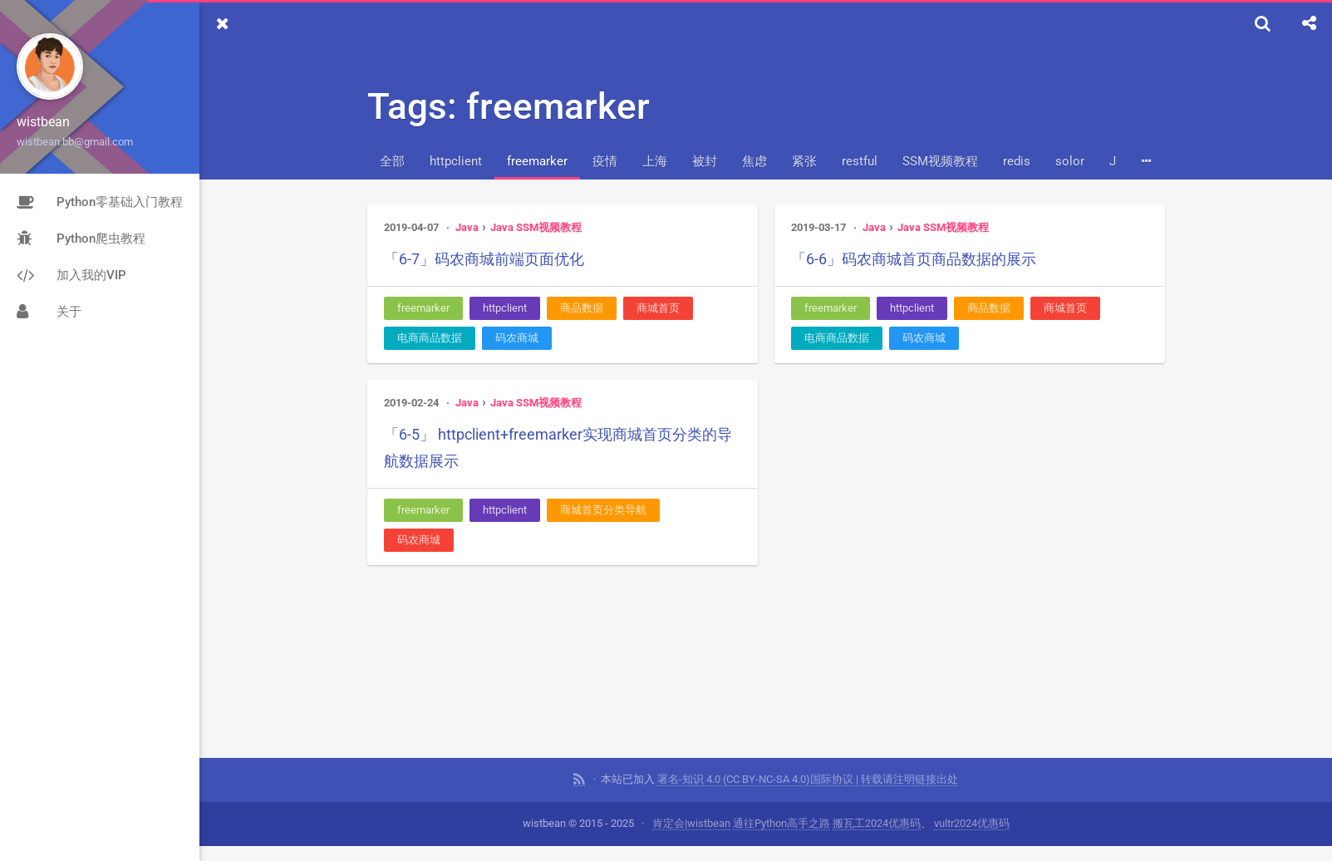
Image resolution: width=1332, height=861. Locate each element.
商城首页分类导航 (603, 510)
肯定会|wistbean (691, 800)
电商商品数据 (429, 338)
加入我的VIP (71, 275)
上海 (654, 161)
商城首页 (658, 308)
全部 (392, 161)
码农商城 (516, 338)
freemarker (537, 161)
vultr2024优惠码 (972, 800)
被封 (704, 161)
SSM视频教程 (940, 161)
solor (1069, 161)
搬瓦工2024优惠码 (877, 800)
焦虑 (754, 161)
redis (1016, 161)
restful (859, 161)
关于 (49, 311)
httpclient (456, 161)
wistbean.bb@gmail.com (75, 141)
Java (467, 227)
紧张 (804, 161)
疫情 (604, 161)
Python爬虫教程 (81, 238)
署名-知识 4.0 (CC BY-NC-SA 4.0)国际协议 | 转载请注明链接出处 (807, 756)
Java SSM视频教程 (536, 227)
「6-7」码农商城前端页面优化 (484, 259)
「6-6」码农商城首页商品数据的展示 (913, 259)
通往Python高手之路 (781, 800)
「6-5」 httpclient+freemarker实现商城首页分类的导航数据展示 (558, 448)
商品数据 (581, 308)
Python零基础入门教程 (100, 202)
